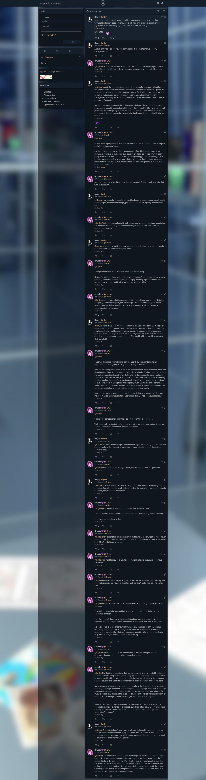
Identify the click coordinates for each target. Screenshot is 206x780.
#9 (102, 231)
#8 (102, 208)
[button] (96, 38)
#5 (102, 119)
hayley (104, 17)
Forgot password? (48, 35)
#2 (102, 28)
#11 (102, 285)
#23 (102, 637)
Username (45, 18)
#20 (102, 545)
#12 (102, 311)
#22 (102, 588)
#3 (104, 28)
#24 (102, 658)
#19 (102, 522)
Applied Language (50, 3)
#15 (102, 429)
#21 (102, 565)
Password (45, 26)
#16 (102, 453)
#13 (102, 342)
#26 (102, 741)
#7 (104, 167)
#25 (102, 715)
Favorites (99, 32)
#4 (102, 72)
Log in (72, 42)
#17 (102, 470)
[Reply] (99, 46)
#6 (102, 167)
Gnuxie (109, 61)
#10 (102, 252)
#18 (102, 493)
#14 (102, 399)
